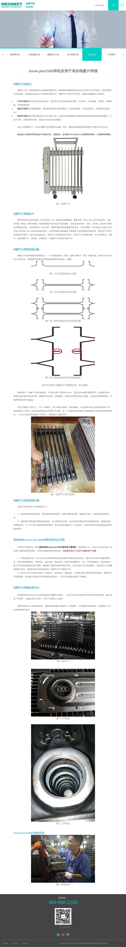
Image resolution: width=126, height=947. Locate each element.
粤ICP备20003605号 (116, 943)
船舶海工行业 (53, 55)
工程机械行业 (34, 55)
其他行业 (92, 55)
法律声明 (25, 943)
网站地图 (15, 943)
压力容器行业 (73, 55)
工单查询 (111, 55)
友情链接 (5, 943)
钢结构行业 (15, 55)
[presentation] (2, 54)
